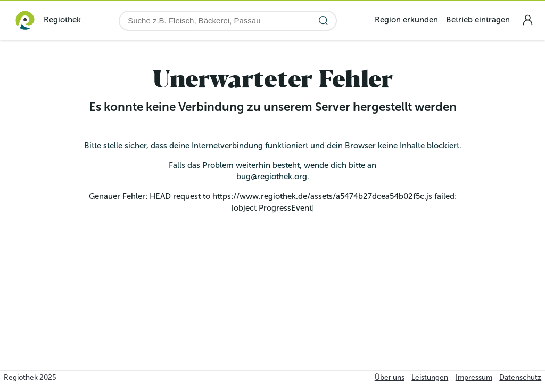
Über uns (389, 377)
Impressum (474, 377)
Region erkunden (406, 20)
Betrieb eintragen (478, 20)
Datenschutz (520, 377)
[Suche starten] (323, 20)
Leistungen (429, 377)
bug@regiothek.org (271, 176)
